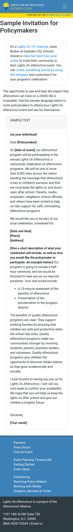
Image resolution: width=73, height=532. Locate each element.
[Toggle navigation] (64, 6)
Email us (37, 523)
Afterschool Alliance (58, 15)
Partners (20, 443)
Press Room (22, 447)
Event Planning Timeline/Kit (33, 460)
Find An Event (23, 452)
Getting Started (24, 464)
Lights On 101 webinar (32, 47)
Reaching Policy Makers (30, 481)
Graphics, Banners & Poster (32, 491)
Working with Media (27, 486)
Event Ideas (22, 469)
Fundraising (22, 477)
